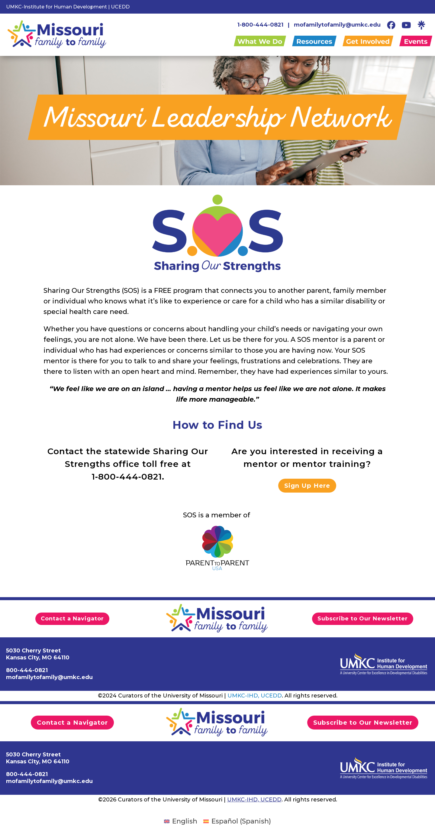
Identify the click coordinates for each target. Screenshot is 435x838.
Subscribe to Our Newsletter (362, 618)
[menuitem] (180, 821)
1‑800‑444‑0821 (127, 476)
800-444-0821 (27, 774)
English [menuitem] (184, 821)
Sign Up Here (307, 485)
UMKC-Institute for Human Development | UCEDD (68, 7)
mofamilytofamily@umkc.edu (337, 24)
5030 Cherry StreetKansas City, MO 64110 (37, 758)
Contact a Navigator (72, 618)
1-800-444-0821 (260, 24)
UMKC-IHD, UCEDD (254, 695)
